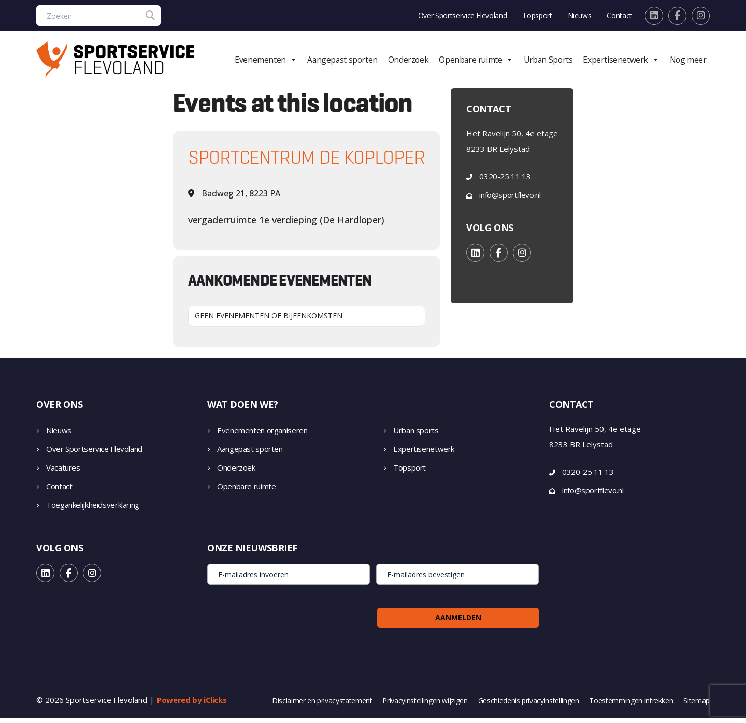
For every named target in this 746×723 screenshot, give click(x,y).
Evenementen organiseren (262, 435)
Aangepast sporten (366, 62)
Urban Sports (560, 62)
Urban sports (416, 435)
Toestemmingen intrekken (631, 706)
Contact (619, 15)
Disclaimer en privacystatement (322, 706)
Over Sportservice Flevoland (462, 15)
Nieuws (580, 15)
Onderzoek (428, 62)
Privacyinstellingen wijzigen (424, 706)
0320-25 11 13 (504, 181)
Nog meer (692, 62)
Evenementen (293, 62)
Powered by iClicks (191, 705)
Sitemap (696, 706)
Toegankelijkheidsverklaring (92, 510)
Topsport (537, 15)
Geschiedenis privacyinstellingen (528, 706)
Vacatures (63, 472)
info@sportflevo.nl (509, 200)
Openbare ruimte (492, 62)
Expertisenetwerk (629, 62)
